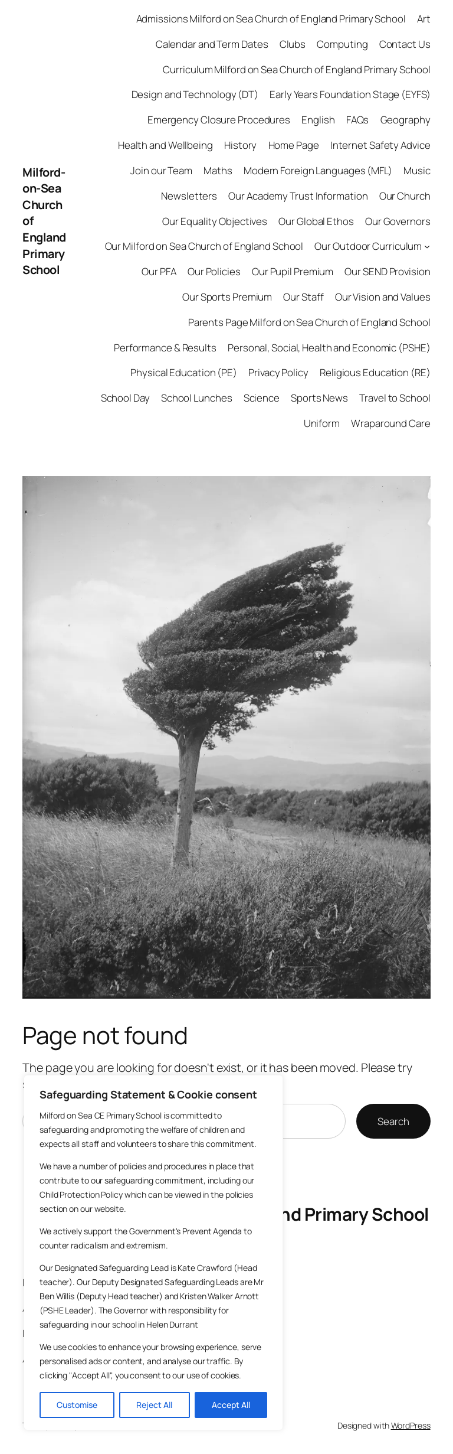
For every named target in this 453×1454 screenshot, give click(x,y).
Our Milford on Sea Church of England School (204, 246)
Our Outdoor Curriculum (368, 246)
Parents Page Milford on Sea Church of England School (309, 322)
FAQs (357, 119)
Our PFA (159, 271)
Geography (405, 119)
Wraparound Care (391, 423)
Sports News (319, 398)
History (240, 145)
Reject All (154, 1404)
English (317, 119)
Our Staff (303, 297)
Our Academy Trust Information (297, 196)
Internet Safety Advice (380, 145)
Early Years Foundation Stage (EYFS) (350, 94)
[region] (153, 1252)
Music (417, 170)
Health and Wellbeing (165, 145)
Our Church (405, 196)
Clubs (293, 44)
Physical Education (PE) (183, 372)
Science (262, 398)
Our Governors (398, 221)
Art (424, 18)
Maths (217, 170)
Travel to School (394, 398)
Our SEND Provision (387, 271)
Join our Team (161, 170)
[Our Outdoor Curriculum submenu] (427, 246)
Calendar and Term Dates (212, 44)
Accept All (231, 1404)
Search (393, 1121)
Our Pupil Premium (292, 271)
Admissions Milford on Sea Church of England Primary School (271, 18)
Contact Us (405, 44)
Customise (77, 1404)
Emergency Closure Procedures (218, 119)
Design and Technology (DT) (195, 94)
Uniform (322, 423)
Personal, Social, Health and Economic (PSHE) (329, 347)
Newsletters (189, 196)
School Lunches (196, 398)
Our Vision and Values (383, 297)
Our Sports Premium (227, 297)
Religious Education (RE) (375, 372)
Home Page (293, 145)
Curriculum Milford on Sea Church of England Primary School (296, 69)
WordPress (411, 1425)
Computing (342, 44)
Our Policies (214, 271)
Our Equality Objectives (214, 221)
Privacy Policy (278, 372)
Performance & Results (165, 347)
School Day (125, 398)
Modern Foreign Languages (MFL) (318, 170)
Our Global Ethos (315, 221)
